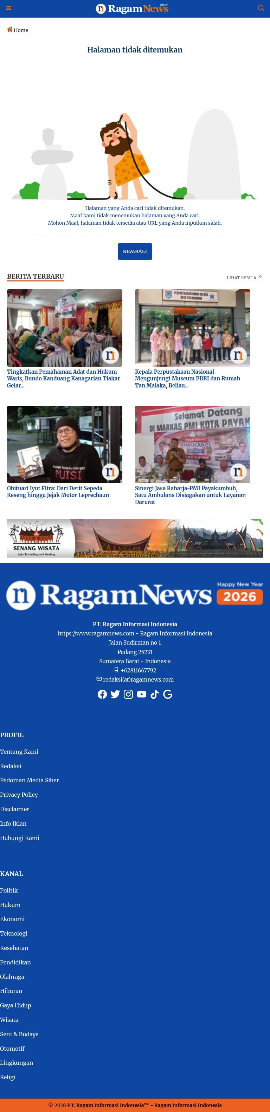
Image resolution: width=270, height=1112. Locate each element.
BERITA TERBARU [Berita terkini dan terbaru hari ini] (35, 276)
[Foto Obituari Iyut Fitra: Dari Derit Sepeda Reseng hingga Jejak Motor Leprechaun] (64, 444)
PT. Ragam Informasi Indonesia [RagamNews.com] (105, 1105)
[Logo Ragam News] (135, 8)
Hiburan (11, 990)
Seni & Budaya (19, 1034)
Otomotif (12, 1048)
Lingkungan (16, 1062)
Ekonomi (12, 918)
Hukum (10, 904)
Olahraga (12, 976)
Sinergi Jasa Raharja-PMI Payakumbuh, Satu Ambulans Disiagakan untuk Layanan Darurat (190, 495)
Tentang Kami (19, 751)
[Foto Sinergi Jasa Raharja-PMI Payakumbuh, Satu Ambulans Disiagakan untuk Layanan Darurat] (192, 444)
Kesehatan (14, 947)
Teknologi (13, 933)
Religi (7, 1077)
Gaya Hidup (15, 1005)
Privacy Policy (19, 794)
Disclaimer (14, 809)
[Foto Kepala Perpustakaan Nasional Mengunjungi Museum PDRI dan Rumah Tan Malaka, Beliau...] (192, 327)
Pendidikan (15, 962)
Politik (9, 890)
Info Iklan (13, 823)
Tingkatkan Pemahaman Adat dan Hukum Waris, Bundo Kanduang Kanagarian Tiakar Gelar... (63, 378)
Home (21, 30)
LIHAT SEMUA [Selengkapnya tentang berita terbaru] (245, 277)
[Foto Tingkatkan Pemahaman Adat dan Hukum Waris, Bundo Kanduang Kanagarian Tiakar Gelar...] (64, 327)
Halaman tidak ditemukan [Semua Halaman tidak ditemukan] (134, 50)
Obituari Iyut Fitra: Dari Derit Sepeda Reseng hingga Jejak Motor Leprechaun (58, 492)
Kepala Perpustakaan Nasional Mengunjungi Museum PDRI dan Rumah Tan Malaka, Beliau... (187, 378)
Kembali (135, 251)
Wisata (9, 1019)
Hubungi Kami (19, 837)
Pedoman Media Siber (29, 780)
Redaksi (10, 766)
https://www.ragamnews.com (96, 633)
